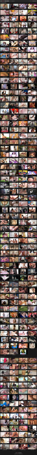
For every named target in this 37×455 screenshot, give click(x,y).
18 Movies (4, 1)
